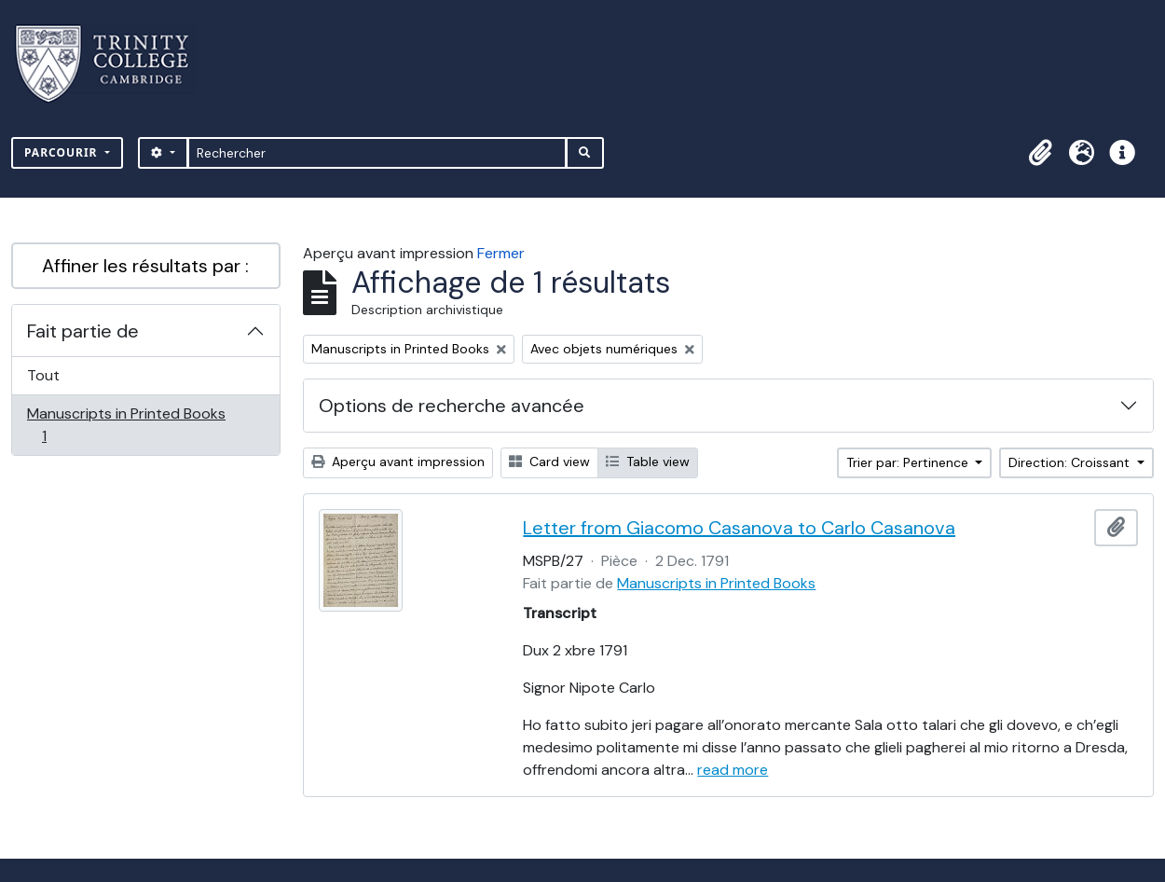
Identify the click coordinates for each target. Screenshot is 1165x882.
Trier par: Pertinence (909, 462)
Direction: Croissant (1070, 462)
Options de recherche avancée (451, 405)
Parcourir (63, 152)
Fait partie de (83, 331)
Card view (549, 461)
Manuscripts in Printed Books (126, 425)
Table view (648, 461)
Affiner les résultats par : (145, 266)
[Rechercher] (377, 153)
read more (732, 769)
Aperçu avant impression (398, 461)
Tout (43, 375)
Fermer (501, 253)
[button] (1040, 152)
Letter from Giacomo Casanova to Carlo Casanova (739, 528)
